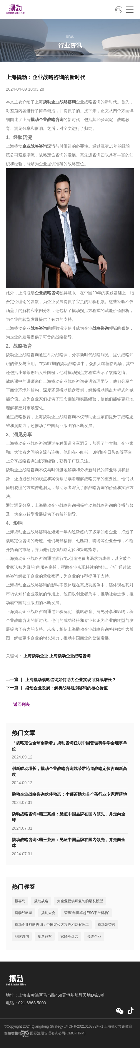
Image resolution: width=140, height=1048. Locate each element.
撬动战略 (41, 901)
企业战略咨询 (34, 146)
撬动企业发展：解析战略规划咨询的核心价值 (66, 688)
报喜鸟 (20, 901)
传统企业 (94, 936)
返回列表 (21, 704)
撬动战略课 (23, 913)
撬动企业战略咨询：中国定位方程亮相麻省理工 (52, 925)
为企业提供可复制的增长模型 (80, 901)
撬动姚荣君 (106, 925)
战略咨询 (39, 328)
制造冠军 (45, 936)
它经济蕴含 (69, 936)
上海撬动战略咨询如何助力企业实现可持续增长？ (70, 679)
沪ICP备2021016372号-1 (83, 1026)
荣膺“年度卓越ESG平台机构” (86, 913)
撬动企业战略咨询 (59, 101)
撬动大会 (48, 913)
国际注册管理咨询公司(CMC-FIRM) (57, 1033)
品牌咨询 (22, 936)
